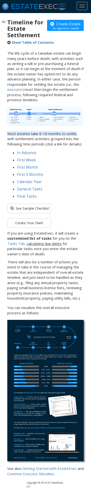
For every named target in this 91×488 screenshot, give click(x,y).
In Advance (26, 152)
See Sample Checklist (29, 208)
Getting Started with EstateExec (49, 468)
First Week (26, 160)
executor (14, 89)
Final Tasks (27, 196)
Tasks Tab (16, 243)
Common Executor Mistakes (30, 473)
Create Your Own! (29, 223)
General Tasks (29, 189)
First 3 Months (30, 174)
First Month (27, 167)
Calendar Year (29, 181)
